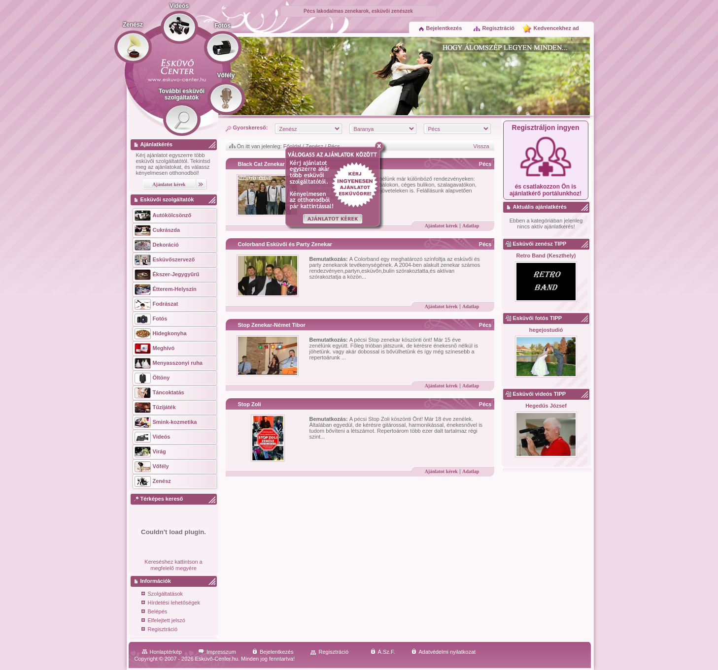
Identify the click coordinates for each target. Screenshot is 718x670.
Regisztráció (493, 28)
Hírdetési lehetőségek (170, 603)
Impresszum (217, 652)
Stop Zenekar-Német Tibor (272, 325)
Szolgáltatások (162, 594)
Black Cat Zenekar (261, 164)
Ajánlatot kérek (441, 225)
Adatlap (470, 225)
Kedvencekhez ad (556, 28)
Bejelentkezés (440, 28)
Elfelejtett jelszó (163, 621)
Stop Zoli (249, 404)
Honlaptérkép (162, 652)
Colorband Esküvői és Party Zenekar (285, 244)
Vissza (481, 146)
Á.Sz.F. (383, 652)
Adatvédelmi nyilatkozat (443, 652)
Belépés (154, 612)
